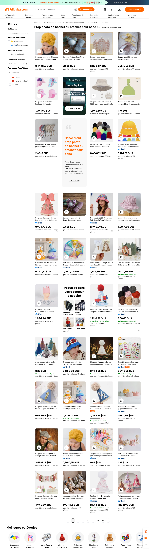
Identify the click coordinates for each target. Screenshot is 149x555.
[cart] (112, 10)
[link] (146, 531)
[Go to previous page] (68, 520)
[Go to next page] (108, 520)
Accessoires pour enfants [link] (98, 22)
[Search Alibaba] (54, 9)
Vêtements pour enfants (74, 22)
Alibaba (37, 22)
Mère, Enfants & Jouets (53, 22)
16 (103, 520)
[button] (75, 9)
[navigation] (18, 272)
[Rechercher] (86, 9)
